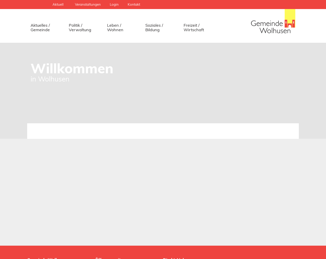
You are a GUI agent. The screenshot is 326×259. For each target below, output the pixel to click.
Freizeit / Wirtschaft (194, 27)
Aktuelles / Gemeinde (40, 27)
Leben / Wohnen (115, 27)
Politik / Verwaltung (80, 27)
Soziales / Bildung (154, 27)
